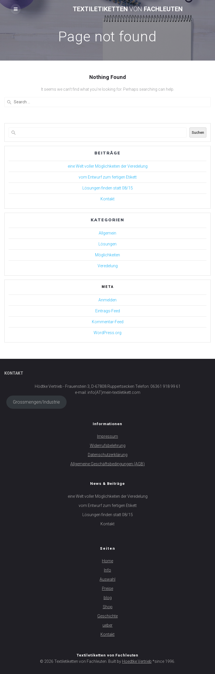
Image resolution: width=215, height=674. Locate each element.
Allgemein (107, 233)
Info (107, 570)
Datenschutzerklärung (107, 454)
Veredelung (108, 266)
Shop (108, 607)
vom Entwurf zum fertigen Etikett (108, 177)
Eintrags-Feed (107, 311)
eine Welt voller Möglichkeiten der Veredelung (108, 166)
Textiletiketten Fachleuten (128, 9)
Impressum (107, 436)
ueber (107, 625)
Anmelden (107, 300)
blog (108, 597)
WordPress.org (107, 332)
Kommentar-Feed (107, 321)
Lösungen (107, 244)
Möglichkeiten (107, 255)
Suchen (198, 132)
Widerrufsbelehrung (107, 445)
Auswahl (107, 579)
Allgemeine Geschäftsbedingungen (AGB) (107, 464)
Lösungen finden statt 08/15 (107, 188)
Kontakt (107, 199)
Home (107, 561)
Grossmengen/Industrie (36, 402)
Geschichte (107, 616)
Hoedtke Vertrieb (137, 661)
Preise (107, 588)
